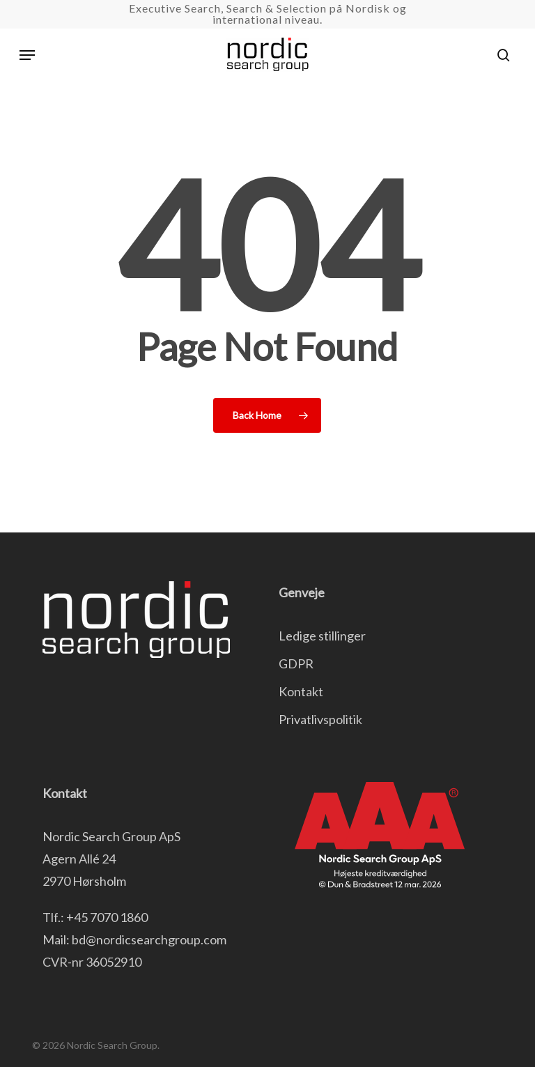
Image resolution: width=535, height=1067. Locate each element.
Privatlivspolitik (320, 719)
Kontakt (301, 691)
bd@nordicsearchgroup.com (149, 939)
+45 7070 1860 (107, 917)
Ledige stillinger (322, 635)
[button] (27, 55)
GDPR (296, 663)
